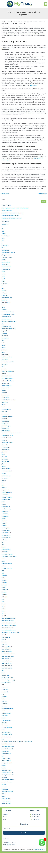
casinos (3, 352)
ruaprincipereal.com (6, 713)
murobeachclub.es (6, 535)
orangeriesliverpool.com (7, 554)
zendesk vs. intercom (7, 782)
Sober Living (4, 725)
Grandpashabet (5, 421)
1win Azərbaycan (6, 236)
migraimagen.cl (5, 511)
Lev (2, 482)
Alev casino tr (5, 264)
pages (3, 561)
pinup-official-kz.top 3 (7, 665)
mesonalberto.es (6, 506)
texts (3, 739)
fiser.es (3, 406)
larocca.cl (4, 480)
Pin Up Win (4, 575)
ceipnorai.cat (5, 359)
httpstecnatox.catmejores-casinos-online (11, 433)
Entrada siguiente (43, 193)
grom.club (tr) (5, 423)
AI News (4, 259)
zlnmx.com (4, 786)
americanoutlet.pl (6, 269)
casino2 (3, 347)
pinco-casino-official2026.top (9, 623)
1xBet (3, 240)
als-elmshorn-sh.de (6, 266)
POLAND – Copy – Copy (7, 677)
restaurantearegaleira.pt (7, 708)
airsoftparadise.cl (6, 262)
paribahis (4, 566)
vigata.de (4, 767)
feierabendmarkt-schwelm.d (8, 399)
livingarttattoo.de (6, 490)
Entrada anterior (4, 193)
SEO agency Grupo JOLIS (39, 849)
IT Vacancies (5, 445)
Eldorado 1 (4, 392)
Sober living (4, 722)
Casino (3, 342)
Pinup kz (4, 639)
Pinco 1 (3, 601)
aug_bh (3, 274)
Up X (3, 756)
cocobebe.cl (4, 369)
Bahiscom (4, 290)
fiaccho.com (5, 402)
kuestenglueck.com (6, 475)
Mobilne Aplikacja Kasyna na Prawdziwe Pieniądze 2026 (15, 208)
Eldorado (4, 390)
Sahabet (4, 718)
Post (3, 684)
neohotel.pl (4, 539)
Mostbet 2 (4, 520)
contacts (4, 373)
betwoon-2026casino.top (8, 312)
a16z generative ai (6, 255)
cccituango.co (5, 354)
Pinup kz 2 (4, 644)
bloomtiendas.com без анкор (9, 328)
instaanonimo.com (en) (7, 442)
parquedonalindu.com (7, 568)
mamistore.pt (5, 494)
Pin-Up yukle (4, 596)
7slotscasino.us (5, 250)
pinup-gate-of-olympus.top (8, 653)
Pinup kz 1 (4, 642)
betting (3, 307)
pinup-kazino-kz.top (6, 658)
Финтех (3, 796)
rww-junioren (5, 715)
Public (3, 699)
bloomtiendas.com (6, 326)
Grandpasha (5, 418)
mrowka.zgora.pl (6, 528)
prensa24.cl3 (5, 691)
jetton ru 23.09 (5, 461)
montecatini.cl (5, 516)
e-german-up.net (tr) (6, 385)
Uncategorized (5, 751)
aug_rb (3, 278)
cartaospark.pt (5, 338)
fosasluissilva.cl (5, 414)
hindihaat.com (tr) (6, 430)
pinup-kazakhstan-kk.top (8, 656)
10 (2, 228)
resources (4, 706)
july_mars (4, 464)
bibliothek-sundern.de (7, 319)
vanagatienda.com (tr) (7, 763)
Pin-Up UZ (4, 592)
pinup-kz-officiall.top (6, 663)
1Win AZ (4, 233)
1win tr (3, 238)
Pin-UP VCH (4, 594)
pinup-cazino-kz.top (6, 649)
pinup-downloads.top (7, 651)
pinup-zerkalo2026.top (7, 668)
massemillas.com (6, 499)
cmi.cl (3, 366)
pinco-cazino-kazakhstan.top (9, 630)
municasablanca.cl (6, 532)
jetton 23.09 (4, 456)
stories (3, 729)
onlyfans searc (33, 85)
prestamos (4, 696)
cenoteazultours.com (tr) (8, 361)
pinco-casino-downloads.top (8, 618)
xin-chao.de (4, 777)
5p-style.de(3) (5, 245)
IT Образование (6, 447)
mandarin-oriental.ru (6, 497)
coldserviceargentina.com (8, 371)
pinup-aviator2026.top (7, 646)
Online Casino (5, 551)
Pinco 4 (3, 608)
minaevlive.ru (5, 513)
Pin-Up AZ (4, 580)
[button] (45, 4)
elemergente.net (5, 395)
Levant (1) (4, 487)
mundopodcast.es (6, 530)
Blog (3, 323)
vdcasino (4, 765)
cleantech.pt (5, 364)
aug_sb (3, 281)
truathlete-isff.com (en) (7, 748)
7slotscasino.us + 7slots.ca (8, 252)
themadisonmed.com (7, 744)
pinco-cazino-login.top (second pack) (10, 632)
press (3, 694)
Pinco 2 (3, 604)
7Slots (3, 247)
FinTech (3, 404)
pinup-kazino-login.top (7, 661)
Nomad (3, 547)
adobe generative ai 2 (7, 257)
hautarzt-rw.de (5, 428)
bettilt (3, 304)
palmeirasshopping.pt (7, 563)
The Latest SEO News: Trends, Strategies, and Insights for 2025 (17, 741)
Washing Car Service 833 (7, 775)
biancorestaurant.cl (6, 316)
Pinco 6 (3, 613)
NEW (3, 542)
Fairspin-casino (5, 397)
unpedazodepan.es (6, 753)
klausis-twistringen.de (7, 471)
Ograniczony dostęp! (7, 210)
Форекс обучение (6, 801)
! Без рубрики (5, 224)
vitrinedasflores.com (6, 770)
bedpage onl (4, 295)
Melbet (3, 501)
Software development (7, 727)
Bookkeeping (5, 335)
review (3, 710)
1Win (3, 231)
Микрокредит (5, 789)
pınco (3, 670)
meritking (4, 504)
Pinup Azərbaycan (6, 637)
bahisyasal (4, 293)
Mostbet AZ (4, 525)
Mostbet (4, 518)
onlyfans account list (38, 158)
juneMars (4, 466)
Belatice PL (4, 300)
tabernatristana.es (6, 737)
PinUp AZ (4, 634)
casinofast (4, 350)
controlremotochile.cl (7, 376)
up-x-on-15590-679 (6, 760)
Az (2, 285)
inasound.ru (4, 440)
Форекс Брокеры (6, 798)
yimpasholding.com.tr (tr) (8, 779)
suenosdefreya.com (6, 732)
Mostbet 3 (4, 523)
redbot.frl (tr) (5, 703)
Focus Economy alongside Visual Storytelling (12, 213)
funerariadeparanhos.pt (7, 416)
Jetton (3, 454)
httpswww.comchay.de (7, 435)
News (3, 544)
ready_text (4, 701)
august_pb (4, 283)
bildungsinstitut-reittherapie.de (9, 321)
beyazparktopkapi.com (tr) (8, 314)
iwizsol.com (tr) (5, 449)
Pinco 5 (3, 611)
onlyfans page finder (6, 159)
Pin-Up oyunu (5, 589)
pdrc (3, 573)
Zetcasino (4, 784)
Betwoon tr (4, 309)
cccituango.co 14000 (7, 357)
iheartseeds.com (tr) (6, 437)
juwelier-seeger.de (6, 468)
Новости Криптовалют (7, 791)
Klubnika (4, 473)
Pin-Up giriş (4, 582)
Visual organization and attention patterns (12, 218)
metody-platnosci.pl (6, 509)
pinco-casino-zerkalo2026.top (9, 625)
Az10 (3, 288)
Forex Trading (5, 411)
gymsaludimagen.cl (6, 426)
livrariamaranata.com (7, 492)
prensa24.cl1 (5, 687)
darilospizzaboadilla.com (8, 380)
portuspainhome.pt (6, 682)
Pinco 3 (3, 606)
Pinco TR (4, 615)
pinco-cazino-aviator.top (7, 627)
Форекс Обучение (6, 803)
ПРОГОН (4, 794)
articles (3, 271)
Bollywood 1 (4, 333)
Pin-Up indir (4, 585)
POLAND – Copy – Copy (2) (8, 680)
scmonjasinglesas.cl (6, 720)
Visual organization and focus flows (10, 215)
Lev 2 (3, 485)
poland (3, 672)
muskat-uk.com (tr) (6, 537)
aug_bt (3, 276)
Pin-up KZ (4, 587)
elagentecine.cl (5, 387)
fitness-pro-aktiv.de (6, 409)
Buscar (3, 199)
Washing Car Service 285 (7, 772)
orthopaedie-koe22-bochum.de (9, 556)
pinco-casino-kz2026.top (8, 620)
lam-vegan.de (5, 478)
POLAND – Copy (5, 675)
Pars (3, 570)
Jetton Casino (5, 459)
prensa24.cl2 (5, 689)
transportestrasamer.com (8, 746)
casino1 (3, 345)
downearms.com (6, 383)
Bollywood (4, 331)
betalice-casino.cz (6, 302)
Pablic (3, 558)
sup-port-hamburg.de (7, 734)
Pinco (3, 599)
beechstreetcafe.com (7, 297)
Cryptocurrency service (7, 378)
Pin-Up (3, 577)
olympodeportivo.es (6, 549)
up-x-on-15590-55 (6, 758)
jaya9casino (4, 452)
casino (3, 340)
